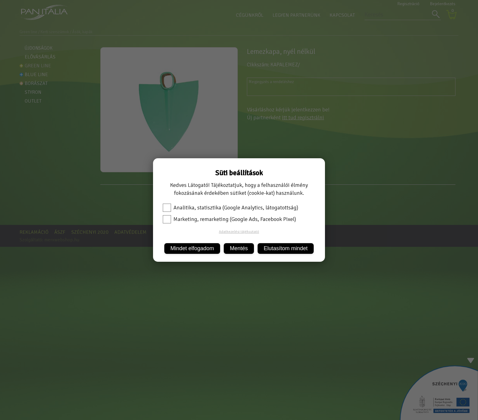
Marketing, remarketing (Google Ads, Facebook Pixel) (229, 219)
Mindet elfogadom (192, 248)
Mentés (239, 248)
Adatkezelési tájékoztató (239, 231)
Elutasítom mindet (286, 248)
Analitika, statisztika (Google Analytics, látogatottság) (230, 207)
